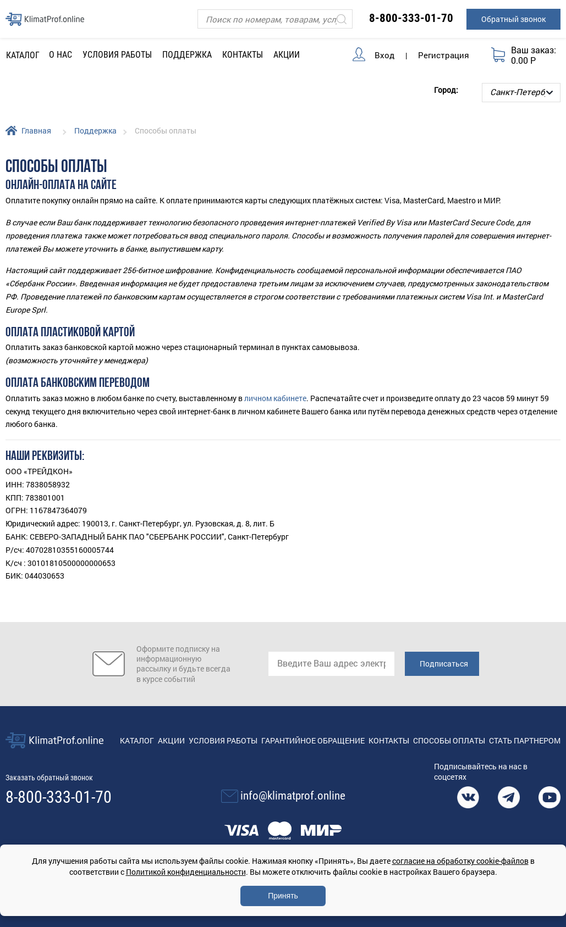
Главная (36, 130)
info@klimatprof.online (292, 795)
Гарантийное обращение (313, 740)
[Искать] (342, 19)
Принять (283, 895)
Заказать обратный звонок (49, 777)
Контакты (242, 54)
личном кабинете (275, 398)
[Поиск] (275, 19)
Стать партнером (524, 740)
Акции (286, 54)
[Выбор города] (521, 92)
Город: (446, 90)
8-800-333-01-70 (411, 18)
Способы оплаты (449, 740)
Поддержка (95, 130)
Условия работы (117, 54)
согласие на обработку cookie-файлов (460, 861)
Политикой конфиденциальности (186, 872)
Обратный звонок (513, 19)
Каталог (137, 740)
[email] (331, 664)
